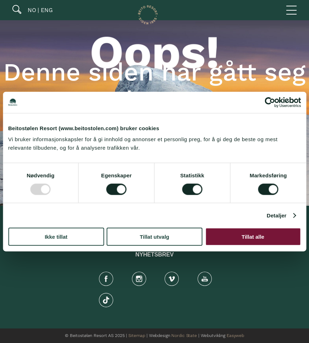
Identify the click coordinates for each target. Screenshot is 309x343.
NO (31, 10)
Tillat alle (253, 237)
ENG (46, 10)
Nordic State (184, 335)
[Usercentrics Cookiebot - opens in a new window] (270, 102)
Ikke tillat (56, 237)
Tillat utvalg (154, 237)
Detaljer (277, 215)
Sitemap (136, 335)
